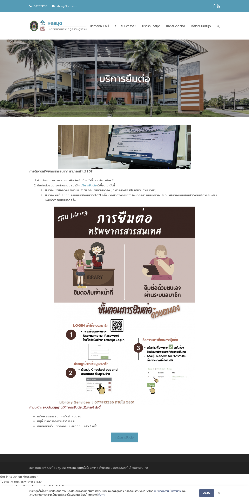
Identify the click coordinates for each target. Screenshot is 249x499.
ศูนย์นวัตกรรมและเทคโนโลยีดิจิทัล (78, 468)
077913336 (40, 6)
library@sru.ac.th (67, 6)
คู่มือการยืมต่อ (124, 437)
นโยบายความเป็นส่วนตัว (167, 494)
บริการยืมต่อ (88, 185)
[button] (218, 26)
